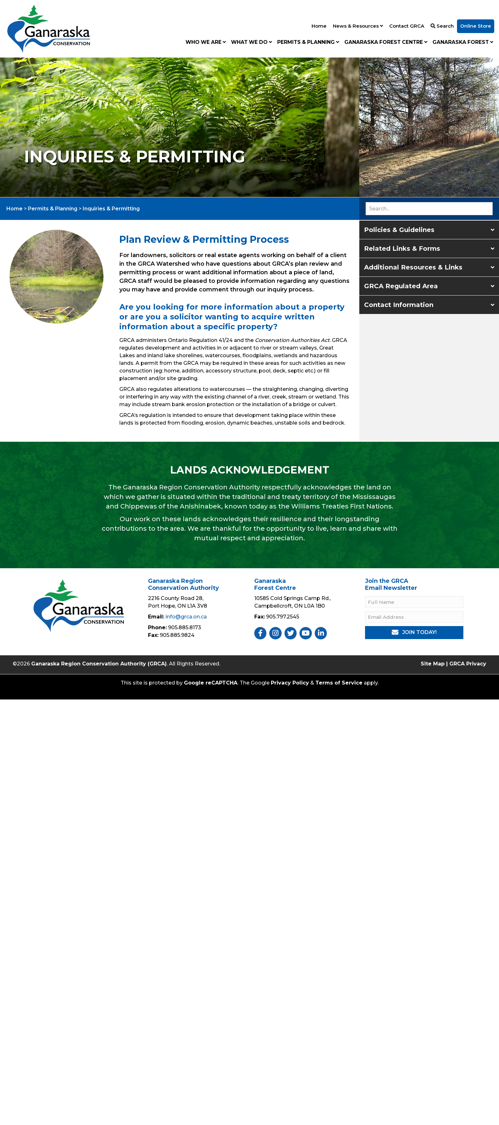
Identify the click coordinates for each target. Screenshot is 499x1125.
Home (319, 26)
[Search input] (429, 208)
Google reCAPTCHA (210, 683)
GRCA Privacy (467, 664)
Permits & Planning (308, 42)
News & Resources (358, 26)
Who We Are (206, 42)
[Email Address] (414, 617)
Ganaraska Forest (462, 42)
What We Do (251, 42)
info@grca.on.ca (186, 617)
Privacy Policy (290, 683)
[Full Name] (414, 602)
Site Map (433, 664)
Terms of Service (338, 683)
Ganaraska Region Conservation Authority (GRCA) (99, 664)
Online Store (475, 26)
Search (442, 26)
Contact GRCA (406, 26)
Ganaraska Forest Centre (385, 42)
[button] (429, 229)
